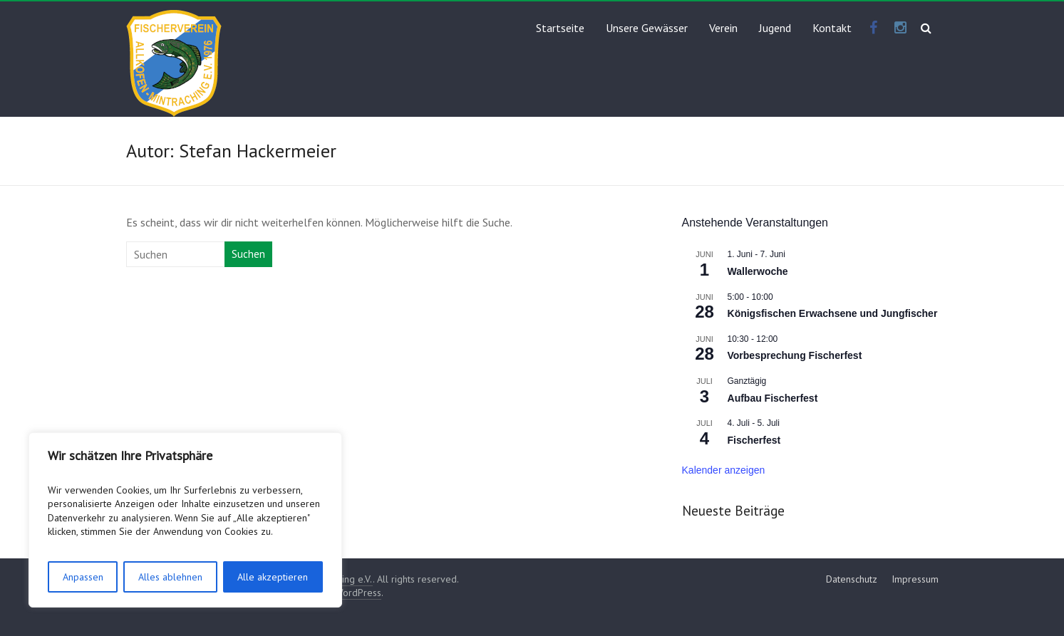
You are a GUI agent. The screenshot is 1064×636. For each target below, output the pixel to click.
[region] (185, 520)
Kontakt (832, 28)
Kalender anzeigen (723, 470)
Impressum (915, 579)
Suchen (248, 254)
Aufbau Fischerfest (773, 398)
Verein (723, 28)
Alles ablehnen (170, 576)
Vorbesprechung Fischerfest (795, 355)
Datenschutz (851, 579)
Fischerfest (754, 440)
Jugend (775, 28)
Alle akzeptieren (272, 576)
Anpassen (83, 576)
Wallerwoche (758, 271)
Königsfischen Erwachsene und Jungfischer (833, 313)
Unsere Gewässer (647, 28)
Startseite (560, 28)
